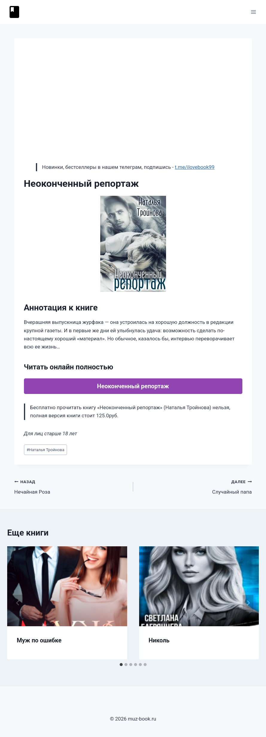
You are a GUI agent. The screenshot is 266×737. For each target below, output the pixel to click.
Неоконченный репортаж (133, 386)
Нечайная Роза (71, 486)
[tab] (121, 664)
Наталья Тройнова (45, 449)
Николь (159, 640)
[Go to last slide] (18, 603)
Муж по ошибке (39, 640)
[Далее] (248, 603)
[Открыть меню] (253, 11)
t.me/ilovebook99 (195, 167)
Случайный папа (195, 486)
